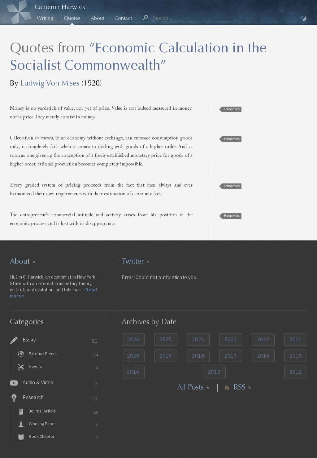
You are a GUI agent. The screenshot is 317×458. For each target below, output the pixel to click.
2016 (263, 356)
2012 (295, 372)
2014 (133, 372)
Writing (45, 18)
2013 (214, 372)
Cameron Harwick (60, 7)
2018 (198, 356)
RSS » (242, 387)
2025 (165, 339)
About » (23, 261)
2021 (295, 339)
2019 (165, 356)
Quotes (72, 18)
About (97, 18)
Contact (123, 18)
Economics (232, 109)
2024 (198, 339)
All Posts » (193, 387)
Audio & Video (60, 383)
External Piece (63, 354)
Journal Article (63, 412)
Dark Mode (304, 18)
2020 (133, 356)
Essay (60, 340)
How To (63, 367)
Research (60, 398)
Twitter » (136, 261)
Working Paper (63, 424)
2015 (295, 356)
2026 (133, 339)
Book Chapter (63, 437)
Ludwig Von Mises (49, 83)
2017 (230, 356)
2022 (263, 339)
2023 (230, 339)
